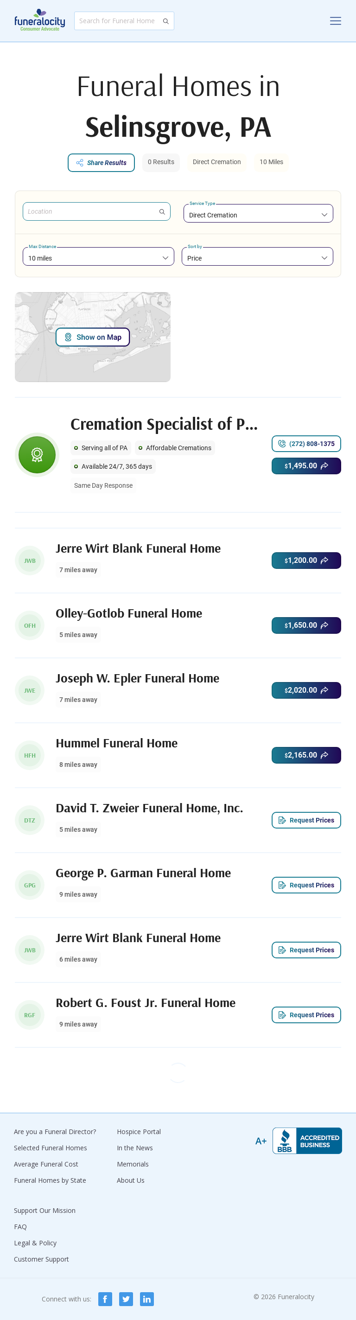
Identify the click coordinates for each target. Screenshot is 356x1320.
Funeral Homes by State (50, 1180)
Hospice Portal (139, 1131)
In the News (135, 1147)
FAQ (20, 1226)
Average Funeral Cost (46, 1164)
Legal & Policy (35, 1242)
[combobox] (258, 215)
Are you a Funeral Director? (55, 1131)
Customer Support (41, 1259)
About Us (131, 1180)
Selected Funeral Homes (50, 1147)
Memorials (133, 1164)
